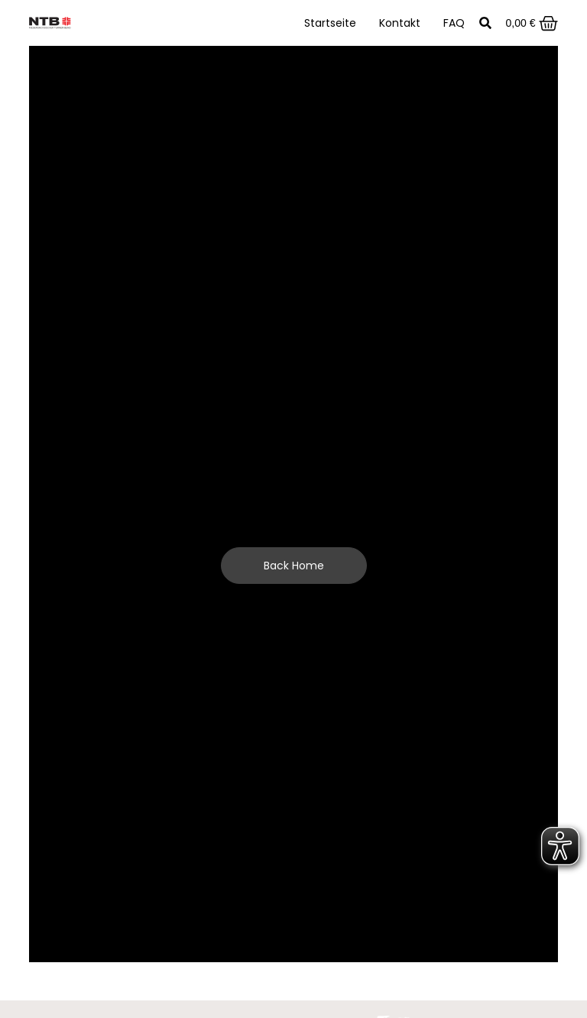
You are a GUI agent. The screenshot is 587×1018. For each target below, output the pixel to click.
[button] (485, 23)
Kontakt (399, 23)
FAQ (454, 23)
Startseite (330, 23)
